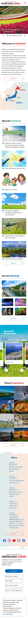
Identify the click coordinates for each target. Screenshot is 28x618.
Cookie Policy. (9, 614)
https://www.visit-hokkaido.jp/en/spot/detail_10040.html (13, 281)
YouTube (14, 540)
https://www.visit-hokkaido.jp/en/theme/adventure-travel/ (6, 430)
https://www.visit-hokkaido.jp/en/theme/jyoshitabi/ (7, 416)
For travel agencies (15, 590)
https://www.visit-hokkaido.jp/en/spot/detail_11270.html (20, 310)
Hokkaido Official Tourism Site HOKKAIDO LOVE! (10, 3)
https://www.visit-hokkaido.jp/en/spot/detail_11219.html (14, 344)
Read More (13, 78)
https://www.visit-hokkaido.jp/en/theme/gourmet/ (20, 402)
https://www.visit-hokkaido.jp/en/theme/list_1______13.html (21, 430)
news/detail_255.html (8, 511)
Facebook (4, 540)
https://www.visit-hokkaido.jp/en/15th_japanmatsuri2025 (13, 487)
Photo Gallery (13, 576)
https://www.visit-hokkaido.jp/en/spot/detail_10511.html (7, 300)
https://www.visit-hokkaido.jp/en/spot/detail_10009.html (7, 310)
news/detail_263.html (8, 500)
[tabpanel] (14, 20)
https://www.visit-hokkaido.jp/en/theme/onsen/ (20, 388)
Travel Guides (13, 585)
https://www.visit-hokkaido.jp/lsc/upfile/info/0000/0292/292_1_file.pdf (14, 462)
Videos (10, 581)
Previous (3, 35)
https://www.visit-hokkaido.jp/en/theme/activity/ (6, 402)
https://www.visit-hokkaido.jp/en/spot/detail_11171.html (20, 300)
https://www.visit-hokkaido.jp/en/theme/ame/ (20, 416)
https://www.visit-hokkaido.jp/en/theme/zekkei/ (7, 388)
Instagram (9, 540)
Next (25, 35)
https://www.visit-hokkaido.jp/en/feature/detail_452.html (13, 475)
